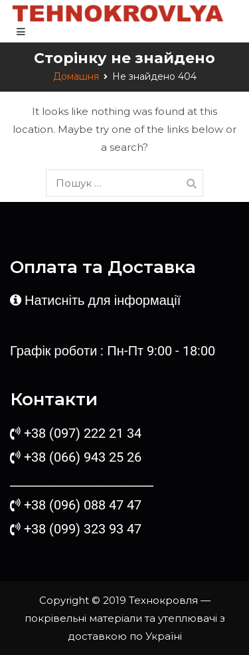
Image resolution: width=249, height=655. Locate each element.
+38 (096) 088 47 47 (82, 505)
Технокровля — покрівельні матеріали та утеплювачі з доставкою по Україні (125, 618)
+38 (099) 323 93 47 (82, 529)
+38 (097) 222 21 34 (82, 433)
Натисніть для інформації (103, 300)
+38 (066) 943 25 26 (81, 457)
